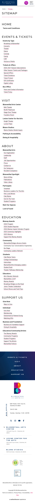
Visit (6, 100)
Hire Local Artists (9, 194)
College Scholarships (11, 260)
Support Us (12, 297)
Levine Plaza (8, 124)
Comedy (6, 54)
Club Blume (7, 196)
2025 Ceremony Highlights (12, 232)
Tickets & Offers (9, 65)
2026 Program (8, 224)
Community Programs (11, 336)
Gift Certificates (9, 80)
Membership (8, 313)
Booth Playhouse (9, 110)
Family (6, 56)
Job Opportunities (9, 160)
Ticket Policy (8, 92)
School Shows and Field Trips (13, 289)
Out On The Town (9, 199)
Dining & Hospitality (10, 137)
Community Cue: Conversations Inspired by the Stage (18, 247)
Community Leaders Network (13, 251)
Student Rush (8, 267)
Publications (8, 179)
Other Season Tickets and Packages (15, 70)
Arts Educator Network (11, 276)
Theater (6, 49)
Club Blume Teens (9, 257)
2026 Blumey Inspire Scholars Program (16, 229)
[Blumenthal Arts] (8, 3)
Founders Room (9, 115)
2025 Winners (8, 234)
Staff (5, 158)
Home (4, 9)
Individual (6, 308)
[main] (17, 175)
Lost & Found (8, 209)
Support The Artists (10, 341)
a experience (17, 499)
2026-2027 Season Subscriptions (15, 68)
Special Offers (8, 73)
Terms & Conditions (7, 492)
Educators (7, 274)
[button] (32, 3)
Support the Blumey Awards (13, 237)
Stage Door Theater (10, 112)
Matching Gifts (8, 318)
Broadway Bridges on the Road (14, 284)
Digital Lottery (8, 83)
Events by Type (8, 41)
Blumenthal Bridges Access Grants (15, 243)
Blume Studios (8, 127)
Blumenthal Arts (9, 150)
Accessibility (25, 492)
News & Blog (8, 177)
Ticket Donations (9, 75)
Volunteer (7, 188)
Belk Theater (8, 107)
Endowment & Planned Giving (13, 316)
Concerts (7, 46)
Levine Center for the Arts (13, 119)
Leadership (7, 155)
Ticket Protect (8, 78)
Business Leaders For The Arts (14, 191)
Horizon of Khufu (9, 61)
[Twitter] (11, 421)
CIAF (5, 59)
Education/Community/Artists (14, 331)
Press (6, 163)
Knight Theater (8, 121)
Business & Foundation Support (14, 324)
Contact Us (7, 166)
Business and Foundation (12, 322)
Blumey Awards (9, 221)
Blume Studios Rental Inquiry (13, 130)
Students (6, 254)
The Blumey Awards (10, 333)
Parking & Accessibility (12, 134)
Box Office (7, 87)
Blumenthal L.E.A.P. (10, 279)
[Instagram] (15, 421)
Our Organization (9, 153)
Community (7, 240)
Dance (6, 51)
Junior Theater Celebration (12, 286)
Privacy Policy (17, 492)
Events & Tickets (17, 37)
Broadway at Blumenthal (11, 43)
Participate (7, 186)
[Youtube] (19, 421)
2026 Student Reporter (11, 226)
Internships (7, 262)
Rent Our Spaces (9, 205)
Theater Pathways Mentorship (13, 270)
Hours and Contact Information (14, 89)
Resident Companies (10, 171)
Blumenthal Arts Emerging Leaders (15, 265)
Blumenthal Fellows (10, 344)
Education (11, 217)
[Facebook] (23, 421)
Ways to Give (8, 304)
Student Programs (10, 201)
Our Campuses (8, 168)
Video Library (8, 182)
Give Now (6, 301)
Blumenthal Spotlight (11, 174)
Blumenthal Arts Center (12, 104)
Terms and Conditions (11, 28)
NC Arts (17, 462)
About (7, 146)
